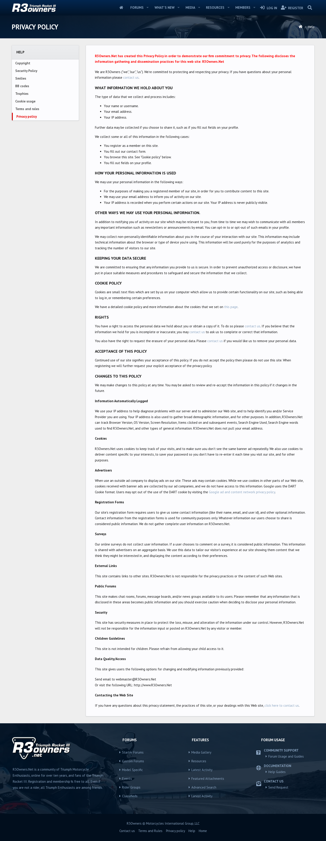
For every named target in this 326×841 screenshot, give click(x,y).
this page (231, 307)
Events (127, 778)
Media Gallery (201, 752)
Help (191, 831)
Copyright (22, 63)
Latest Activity (201, 770)
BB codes (22, 86)
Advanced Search (203, 787)
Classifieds (130, 796)
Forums (137, 7)
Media (190, 7)
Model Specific (132, 770)
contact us (131, 77)
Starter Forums (133, 752)
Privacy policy (26, 116)
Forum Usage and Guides (286, 756)
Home (121, 7)
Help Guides (277, 772)
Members (242, 7)
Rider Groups (131, 787)
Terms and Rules (150, 831)
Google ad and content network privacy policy (242, 492)
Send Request (278, 787)
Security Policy (26, 71)
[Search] (310, 7)
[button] (147, 7)
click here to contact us (282, 705)
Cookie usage (25, 101)
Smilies (20, 78)
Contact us (127, 831)
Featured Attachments (207, 778)
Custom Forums (133, 761)
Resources (215, 7)
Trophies (21, 93)
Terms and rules (27, 109)
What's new (165, 7)
